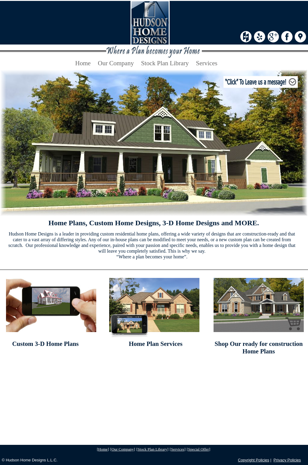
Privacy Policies (287, 460)
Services (177, 449)
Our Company (123, 449)
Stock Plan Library (152, 449)
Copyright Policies (253, 460)
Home (103, 449)
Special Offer (198, 449)
